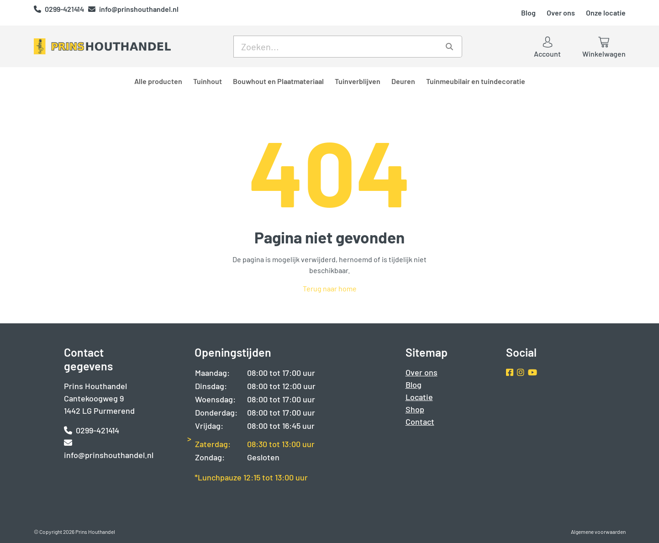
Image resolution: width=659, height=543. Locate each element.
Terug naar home (330, 288)
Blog (528, 12)
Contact (420, 421)
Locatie (419, 397)
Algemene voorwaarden (598, 531)
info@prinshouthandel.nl (133, 9)
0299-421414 (59, 9)
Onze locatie (606, 12)
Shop (415, 409)
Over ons (561, 12)
